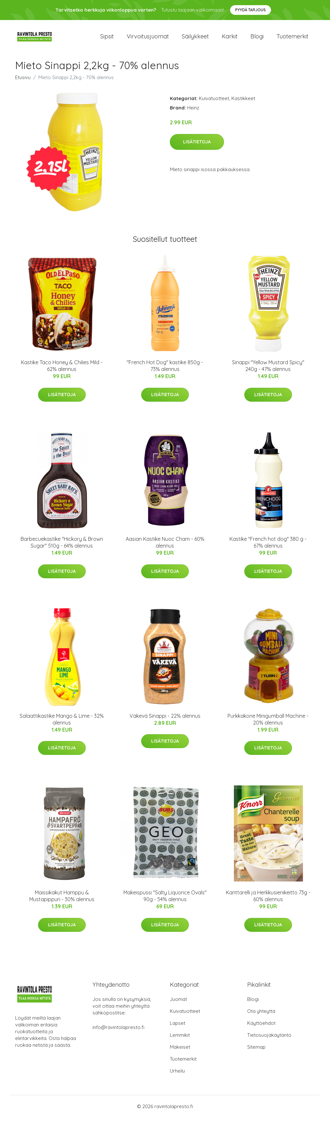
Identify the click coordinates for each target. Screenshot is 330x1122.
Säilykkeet (195, 38)
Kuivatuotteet (214, 103)
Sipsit (107, 38)
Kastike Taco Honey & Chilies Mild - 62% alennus (61, 370)
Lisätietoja (197, 146)
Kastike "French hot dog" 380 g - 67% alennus (267, 547)
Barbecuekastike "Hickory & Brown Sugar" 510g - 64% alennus (62, 547)
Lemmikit (180, 1039)
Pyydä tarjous (250, 9)
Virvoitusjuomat (148, 38)
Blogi (257, 38)
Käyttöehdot (261, 1027)
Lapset (177, 1027)
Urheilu (177, 1075)
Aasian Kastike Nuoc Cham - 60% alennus (165, 547)
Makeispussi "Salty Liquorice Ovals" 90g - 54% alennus (165, 900)
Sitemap (256, 1051)
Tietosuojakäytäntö (269, 1039)
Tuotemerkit (292, 38)
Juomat (178, 1004)
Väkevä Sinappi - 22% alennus (165, 720)
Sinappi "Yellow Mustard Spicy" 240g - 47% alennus (268, 370)
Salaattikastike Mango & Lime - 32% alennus (62, 723)
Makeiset (180, 1051)
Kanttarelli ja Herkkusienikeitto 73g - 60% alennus (268, 900)
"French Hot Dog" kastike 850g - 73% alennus (165, 370)
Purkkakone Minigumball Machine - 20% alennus (268, 723)
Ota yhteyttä (261, 1016)
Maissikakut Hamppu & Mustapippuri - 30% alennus (61, 900)
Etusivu (23, 82)
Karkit (230, 38)
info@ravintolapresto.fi (118, 1032)
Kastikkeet (243, 103)
